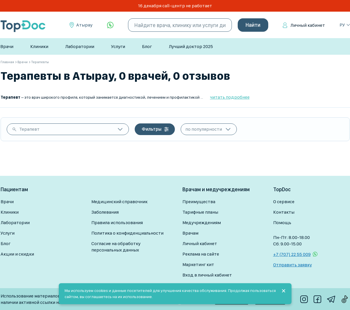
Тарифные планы (200, 212)
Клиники (39, 46)
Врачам (190, 233)
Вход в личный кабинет (207, 275)
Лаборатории (79, 46)
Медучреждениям (201, 222)
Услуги (118, 46)
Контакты (283, 212)
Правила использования (117, 222)
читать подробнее (230, 97)
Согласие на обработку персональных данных (116, 247)
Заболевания (105, 212)
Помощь (282, 222)
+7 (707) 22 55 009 (292, 254)
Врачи (6, 46)
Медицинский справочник (119, 201)
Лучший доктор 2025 (191, 46)
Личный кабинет (307, 25)
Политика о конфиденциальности (127, 233)
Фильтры (151, 129)
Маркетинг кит (198, 264)
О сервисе (283, 201)
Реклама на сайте (200, 254)
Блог (147, 46)
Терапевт (29, 129)
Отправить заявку (292, 265)
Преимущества (198, 201)
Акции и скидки (17, 254)
